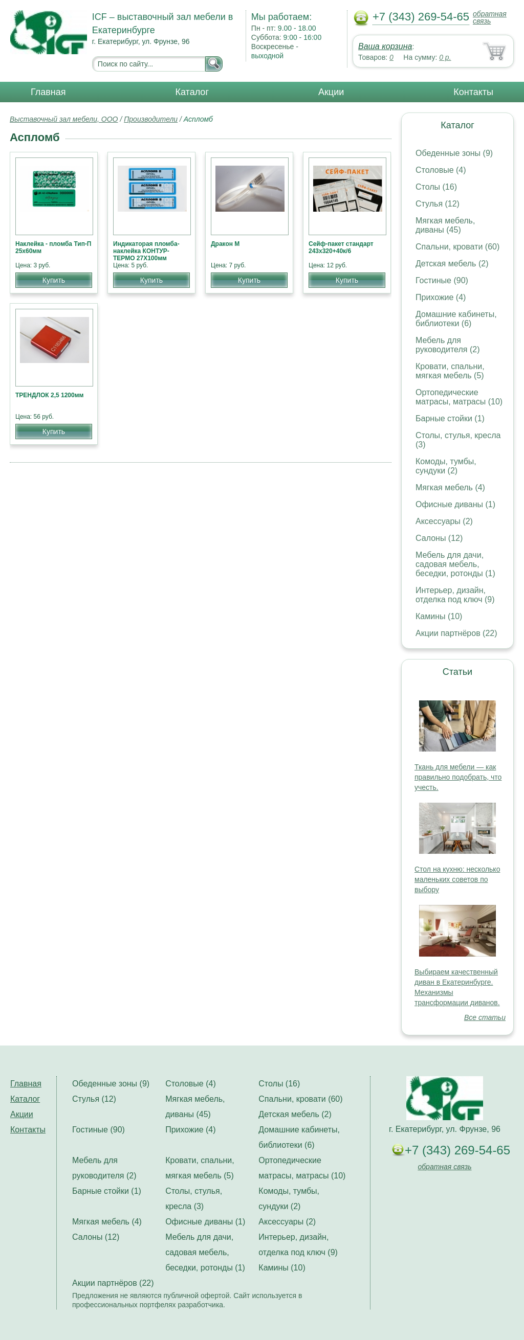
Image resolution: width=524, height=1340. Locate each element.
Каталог (192, 92)
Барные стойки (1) (450, 418)
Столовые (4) (441, 170)
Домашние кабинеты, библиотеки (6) (456, 319)
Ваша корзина (385, 46)
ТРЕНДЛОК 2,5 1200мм (49, 395)
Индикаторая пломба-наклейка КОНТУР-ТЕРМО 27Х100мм (146, 251)
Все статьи (485, 1017)
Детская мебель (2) (452, 263)
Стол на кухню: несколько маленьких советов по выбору (457, 879)
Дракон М (225, 243)
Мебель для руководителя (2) (447, 345)
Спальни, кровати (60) (457, 246)
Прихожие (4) (441, 297)
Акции (331, 92)
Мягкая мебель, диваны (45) (445, 225)
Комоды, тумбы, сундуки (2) (446, 466)
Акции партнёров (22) (456, 633)
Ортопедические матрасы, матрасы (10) (459, 397)
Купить (53, 280)
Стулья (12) (438, 203)
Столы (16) (436, 187)
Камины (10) (439, 616)
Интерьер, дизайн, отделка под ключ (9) (455, 595)
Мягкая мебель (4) (450, 487)
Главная (48, 92)
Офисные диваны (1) (455, 504)
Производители (151, 119)
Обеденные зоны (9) (454, 153)
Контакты (473, 92)
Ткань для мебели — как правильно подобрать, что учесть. (457, 777)
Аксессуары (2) (444, 521)
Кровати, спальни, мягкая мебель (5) (450, 371)
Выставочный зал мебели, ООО (64, 119)
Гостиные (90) (442, 280)
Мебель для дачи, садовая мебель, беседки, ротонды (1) (455, 564)
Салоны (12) (439, 538)
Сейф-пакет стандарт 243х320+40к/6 (341, 247)
